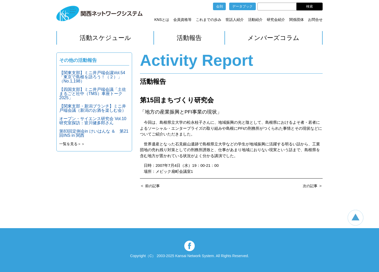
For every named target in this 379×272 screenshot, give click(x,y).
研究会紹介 (276, 19)
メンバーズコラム (273, 37)
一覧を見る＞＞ (72, 144)
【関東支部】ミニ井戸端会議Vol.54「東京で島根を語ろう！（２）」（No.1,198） (92, 76)
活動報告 (189, 37)
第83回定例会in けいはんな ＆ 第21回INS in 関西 (93, 133)
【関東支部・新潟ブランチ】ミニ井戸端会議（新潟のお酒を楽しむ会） (92, 108)
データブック (242, 6)
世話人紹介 (235, 19)
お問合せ (315, 19)
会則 (219, 6)
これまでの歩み (208, 19)
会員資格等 (182, 19)
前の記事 (152, 186)
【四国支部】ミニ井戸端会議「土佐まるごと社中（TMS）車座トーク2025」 (92, 93)
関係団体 (296, 19)
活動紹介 (255, 19)
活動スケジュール (105, 37)
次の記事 (310, 186)
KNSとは (161, 19)
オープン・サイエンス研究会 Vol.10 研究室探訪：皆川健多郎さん (92, 120)
